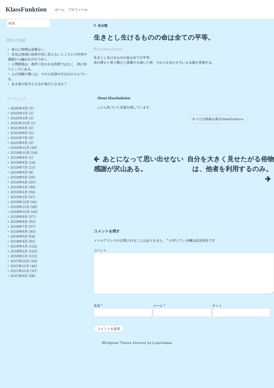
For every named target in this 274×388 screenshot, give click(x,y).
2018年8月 (19, 221)
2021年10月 (20, 123)
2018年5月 (19, 236)
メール (159, 312)
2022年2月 (19, 118)
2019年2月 (19, 192)
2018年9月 (19, 217)
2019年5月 (19, 177)
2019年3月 (19, 187)
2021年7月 (19, 138)
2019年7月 (19, 167)
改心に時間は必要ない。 (29, 49)
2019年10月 (20, 152)
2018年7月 (19, 226)
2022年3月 (19, 113)
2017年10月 (20, 271)
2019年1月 (19, 197)
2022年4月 (19, 108)
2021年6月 (19, 143)
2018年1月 (19, 256)
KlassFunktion (26, 9)
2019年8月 (19, 162)
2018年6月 (19, 231)
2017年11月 (20, 266)
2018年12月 (20, 202)
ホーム (60, 10)
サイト (217, 312)
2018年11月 (20, 207)
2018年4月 (19, 241)
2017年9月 (19, 276)
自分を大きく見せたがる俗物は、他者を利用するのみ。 (230, 168)
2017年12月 (20, 261)
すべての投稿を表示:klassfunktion (218, 119)
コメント (100, 256)
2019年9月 (19, 157)
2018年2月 (19, 251)
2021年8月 (19, 133)
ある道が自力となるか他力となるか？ (39, 84)
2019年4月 (19, 182)
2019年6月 (19, 172)
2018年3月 (19, 246)
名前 (98, 312)
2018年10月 (20, 212)
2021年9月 (19, 128)
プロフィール (78, 10)
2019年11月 (20, 148)
